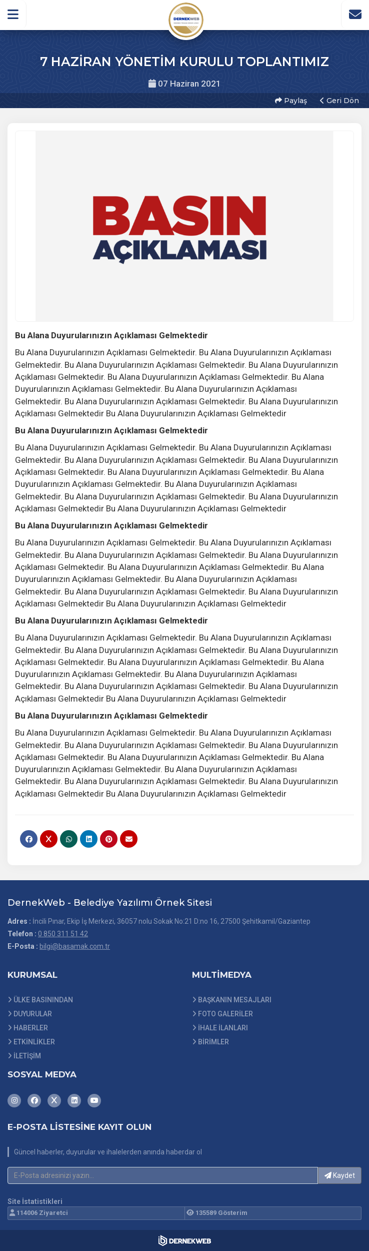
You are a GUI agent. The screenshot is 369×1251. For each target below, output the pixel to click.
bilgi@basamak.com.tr (75, 946)
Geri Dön (339, 100)
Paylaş (291, 100)
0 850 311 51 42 (63, 934)
